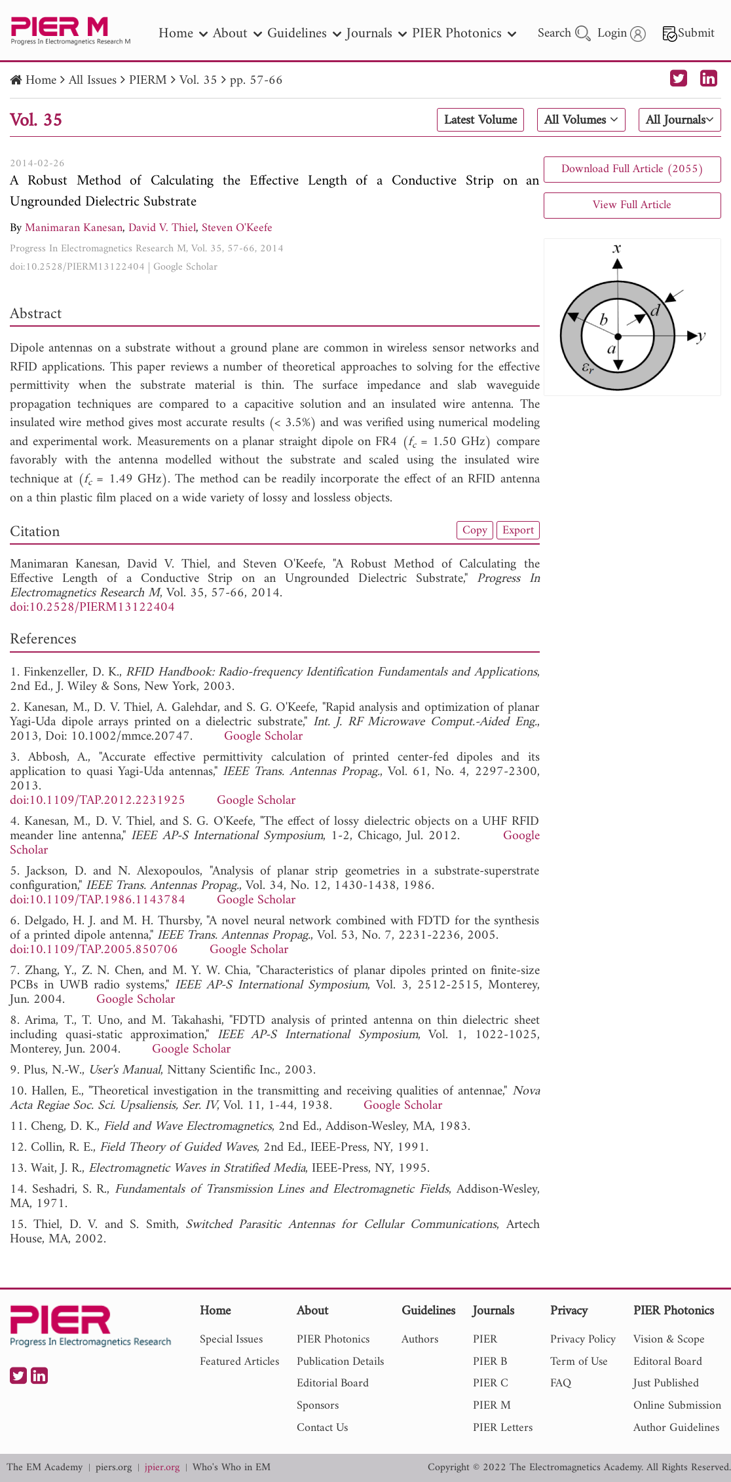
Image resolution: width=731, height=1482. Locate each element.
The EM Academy (45, 1467)
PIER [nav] (485, 1339)
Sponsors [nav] (318, 1406)
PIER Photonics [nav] (464, 33)
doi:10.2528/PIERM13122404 (77, 267)
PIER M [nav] (492, 1406)
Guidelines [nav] (304, 33)
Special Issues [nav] (231, 1339)
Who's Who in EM (232, 1467)
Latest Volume (480, 120)
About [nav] (237, 33)
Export (518, 530)
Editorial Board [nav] (333, 1383)
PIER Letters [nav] (503, 1428)
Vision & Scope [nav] (669, 1339)
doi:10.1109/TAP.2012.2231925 (97, 800)
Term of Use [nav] (579, 1362)
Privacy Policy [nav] (583, 1339)
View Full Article (632, 205)
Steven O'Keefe (237, 228)
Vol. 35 (198, 80)
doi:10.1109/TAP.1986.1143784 (97, 900)
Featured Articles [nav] (239, 1362)
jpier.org (162, 1467)
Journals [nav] (377, 33)
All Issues (93, 80)
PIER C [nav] (490, 1383)
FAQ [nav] (560, 1383)
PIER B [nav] (490, 1362)
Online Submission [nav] (677, 1406)
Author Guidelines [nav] (676, 1428)
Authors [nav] (420, 1339)
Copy (474, 530)
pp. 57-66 (256, 80)
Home (41, 80)
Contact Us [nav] (322, 1428)
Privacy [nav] (569, 1312)
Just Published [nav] (666, 1383)
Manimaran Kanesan (73, 228)
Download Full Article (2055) (632, 169)
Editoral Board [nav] (667, 1362)
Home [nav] (183, 33)
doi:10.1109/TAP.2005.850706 (94, 950)
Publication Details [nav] (340, 1362)
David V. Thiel (162, 228)
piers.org (114, 1467)
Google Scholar (185, 267)
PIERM (148, 80)
